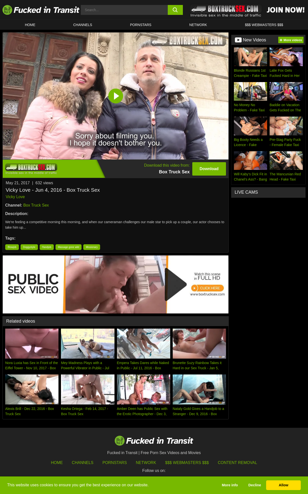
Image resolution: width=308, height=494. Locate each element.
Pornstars (140, 25)
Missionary (92, 247)
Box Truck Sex (36, 205)
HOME (30, 25)
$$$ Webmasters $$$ (187, 463)
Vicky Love (15, 197)
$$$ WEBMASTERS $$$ (264, 25)
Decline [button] (254, 485)
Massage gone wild (68, 247)
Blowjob (12, 247)
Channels (82, 463)
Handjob (46, 247)
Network (198, 25)
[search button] (175, 10)
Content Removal (237, 463)
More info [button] (230, 485)
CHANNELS (82, 25)
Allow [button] (283, 485)
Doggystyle (29, 247)
